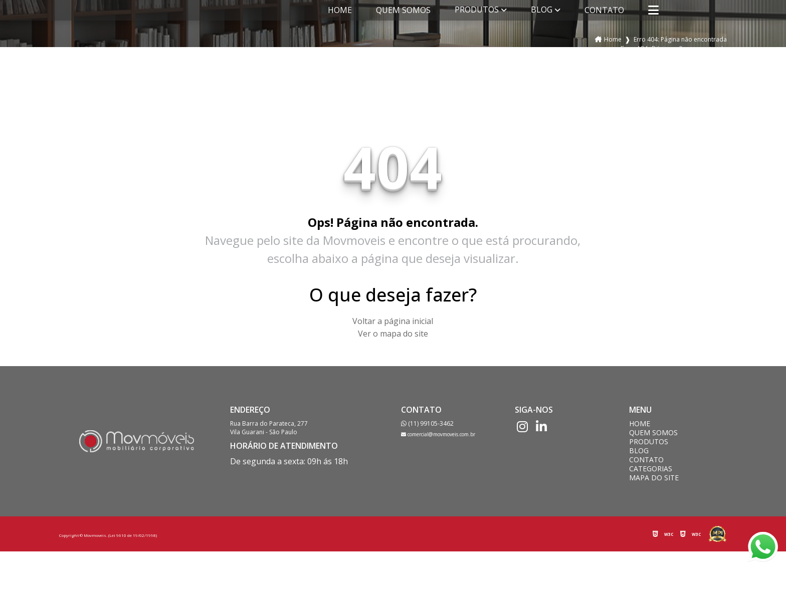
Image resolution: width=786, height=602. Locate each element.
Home (340, 10)
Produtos (477, 9)
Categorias (650, 468)
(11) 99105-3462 (427, 423)
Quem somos (403, 10)
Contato (604, 10)
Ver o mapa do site (393, 333)
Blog (541, 9)
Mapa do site (654, 477)
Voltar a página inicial (392, 321)
